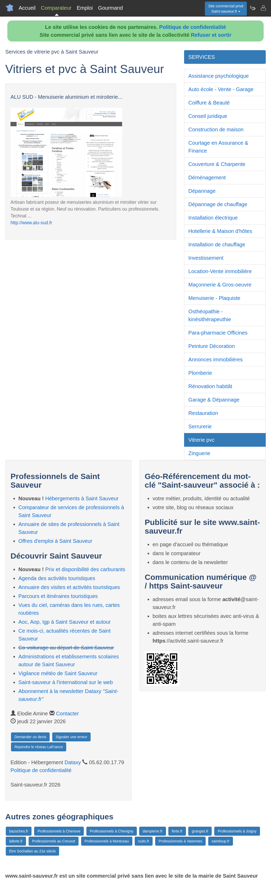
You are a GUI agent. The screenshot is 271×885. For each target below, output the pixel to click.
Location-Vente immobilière (220, 271)
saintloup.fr (221, 841)
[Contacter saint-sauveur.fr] (263, 8)
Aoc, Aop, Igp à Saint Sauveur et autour (64, 622)
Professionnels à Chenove (59, 831)
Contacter (67, 713)
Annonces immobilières (215, 359)
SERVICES (201, 57)
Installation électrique (213, 218)
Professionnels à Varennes (180, 841)
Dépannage (201, 191)
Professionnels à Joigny (237, 831)
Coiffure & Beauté (209, 103)
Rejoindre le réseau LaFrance (38, 747)
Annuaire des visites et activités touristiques (69, 587)
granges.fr (200, 831)
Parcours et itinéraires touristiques (58, 596)
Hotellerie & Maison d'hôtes (220, 231)
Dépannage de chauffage (217, 204)
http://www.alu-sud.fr (31, 222)
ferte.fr (177, 831)
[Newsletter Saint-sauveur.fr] (252, 8)
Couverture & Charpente (216, 164)
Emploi (85, 8)
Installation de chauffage (216, 244)
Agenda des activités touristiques (56, 578)
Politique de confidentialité (192, 27)
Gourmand (110, 8)
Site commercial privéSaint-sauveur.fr (225, 8)
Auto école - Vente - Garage (220, 89)
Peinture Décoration (211, 346)
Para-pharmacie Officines (217, 333)
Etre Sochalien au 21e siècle (32, 851)
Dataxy (73, 762)
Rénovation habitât (210, 386)
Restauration (203, 413)
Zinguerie (199, 453)
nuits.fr (143, 841)
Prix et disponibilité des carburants (85, 569)
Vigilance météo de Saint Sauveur (57, 673)
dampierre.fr (152, 831)
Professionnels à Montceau (107, 841)
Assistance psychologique (218, 76)
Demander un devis (30, 737)
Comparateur (56, 8)
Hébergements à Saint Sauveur (81, 498)
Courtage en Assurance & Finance (218, 147)
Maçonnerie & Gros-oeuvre (219, 285)
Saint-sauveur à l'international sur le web (65, 682)
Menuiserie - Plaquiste (214, 298)
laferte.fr (16, 841)
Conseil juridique (207, 116)
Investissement (205, 258)
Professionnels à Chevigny (111, 831)
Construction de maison (215, 129)
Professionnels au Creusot (53, 841)
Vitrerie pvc (201, 440)
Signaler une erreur (71, 737)
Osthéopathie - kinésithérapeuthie (209, 315)
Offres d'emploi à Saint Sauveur (55, 541)
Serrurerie (200, 426)
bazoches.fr (18, 831)
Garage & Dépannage (213, 400)
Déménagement (207, 177)
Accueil (27, 8)
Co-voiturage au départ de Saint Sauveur (66, 647)
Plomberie (200, 373)
